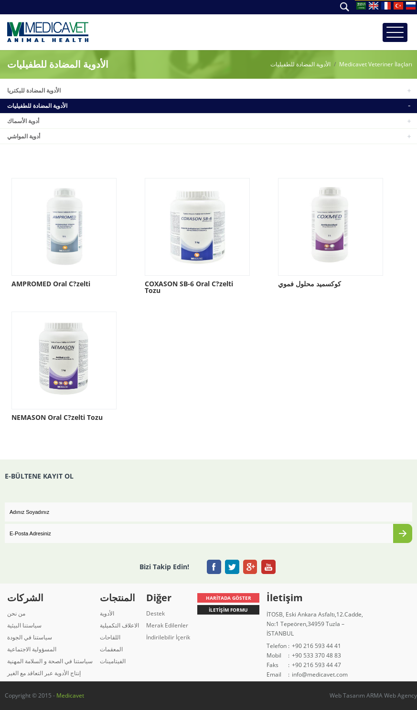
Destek (155, 613)
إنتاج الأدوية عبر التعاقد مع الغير (44, 673)
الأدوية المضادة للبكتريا (34, 90)
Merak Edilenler (167, 625)
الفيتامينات (113, 661)
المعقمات (111, 649)
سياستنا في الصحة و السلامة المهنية (50, 661)
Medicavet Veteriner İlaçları (375, 64)
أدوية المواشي (23, 136)
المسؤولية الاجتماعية (31, 649)
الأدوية (107, 613)
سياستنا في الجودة (29, 637)
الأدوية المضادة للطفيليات (300, 64)
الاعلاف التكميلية (119, 625)
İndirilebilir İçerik (168, 637)
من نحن (16, 613)
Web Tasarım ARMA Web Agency (373, 695)
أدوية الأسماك (23, 121)
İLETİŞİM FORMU (228, 609)
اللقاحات (110, 637)
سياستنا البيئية (24, 625)
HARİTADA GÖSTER (228, 598)
